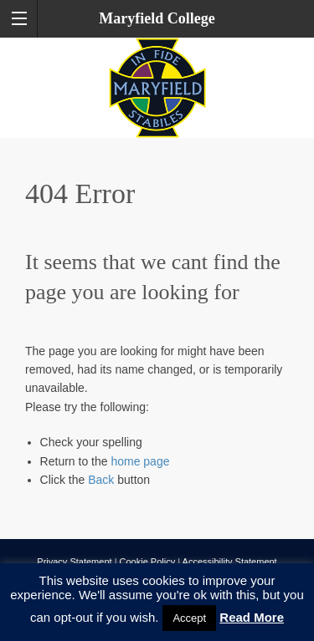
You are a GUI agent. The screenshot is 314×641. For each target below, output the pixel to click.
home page (140, 461)
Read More (251, 617)
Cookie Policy (148, 562)
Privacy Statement (74, 562)
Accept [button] (189, 618)
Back (101, 479)
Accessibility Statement (230, 562)
